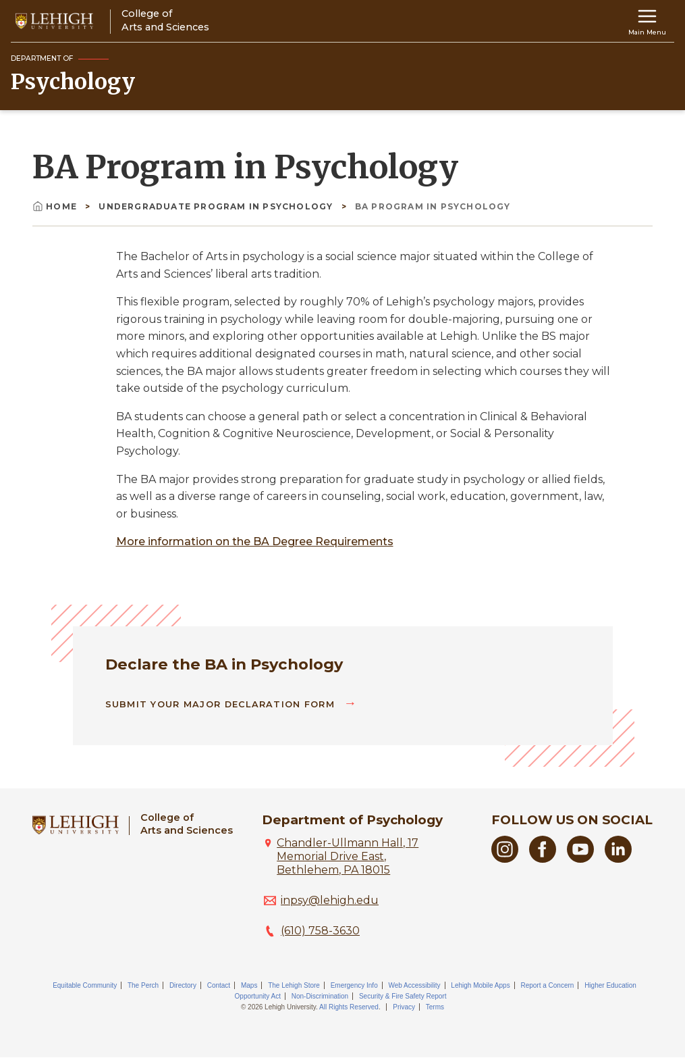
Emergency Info (354, 985)
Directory (182, 985)
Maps (249, 985)
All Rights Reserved (349, 1007)
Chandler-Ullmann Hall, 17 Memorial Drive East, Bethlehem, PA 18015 (347, 856)
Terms (435, 1007)
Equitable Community (85, 985)
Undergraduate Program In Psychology (217, 206)
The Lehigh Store (294, 985)
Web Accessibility (414, 985)
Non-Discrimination (320, 996)
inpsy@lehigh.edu (330, 900)
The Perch (143, 985)
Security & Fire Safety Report (403, 996)
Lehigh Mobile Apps (480, 985)
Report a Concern (547, 985)
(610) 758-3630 (320, 930)
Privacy (404, 1007)
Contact (218, 985)
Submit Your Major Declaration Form (222, 704)
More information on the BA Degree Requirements (254, 541)
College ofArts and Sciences (186, 823)
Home (56, 206)
